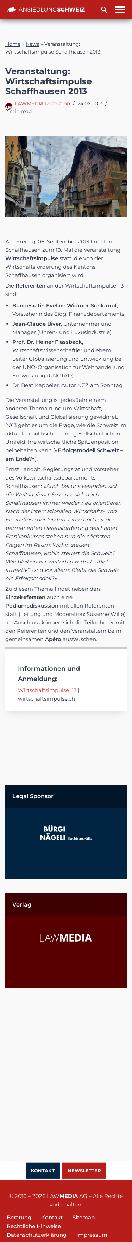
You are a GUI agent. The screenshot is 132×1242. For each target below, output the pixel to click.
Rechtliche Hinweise (34, 1226)
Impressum (91, 1235)
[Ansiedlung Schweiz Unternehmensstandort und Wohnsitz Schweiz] (46, 9)
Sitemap (84, 1217)
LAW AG (67, 1196)
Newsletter (84, 1171)
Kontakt (43, 1171)
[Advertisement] (66, 1067)
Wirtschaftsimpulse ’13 (47, 690)
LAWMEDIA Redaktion (42, 103)
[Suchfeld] (104, 10)
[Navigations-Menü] (120, 9)
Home (12, 44)
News (32, 44)
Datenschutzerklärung (37, 1235)
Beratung (19, 1217)
